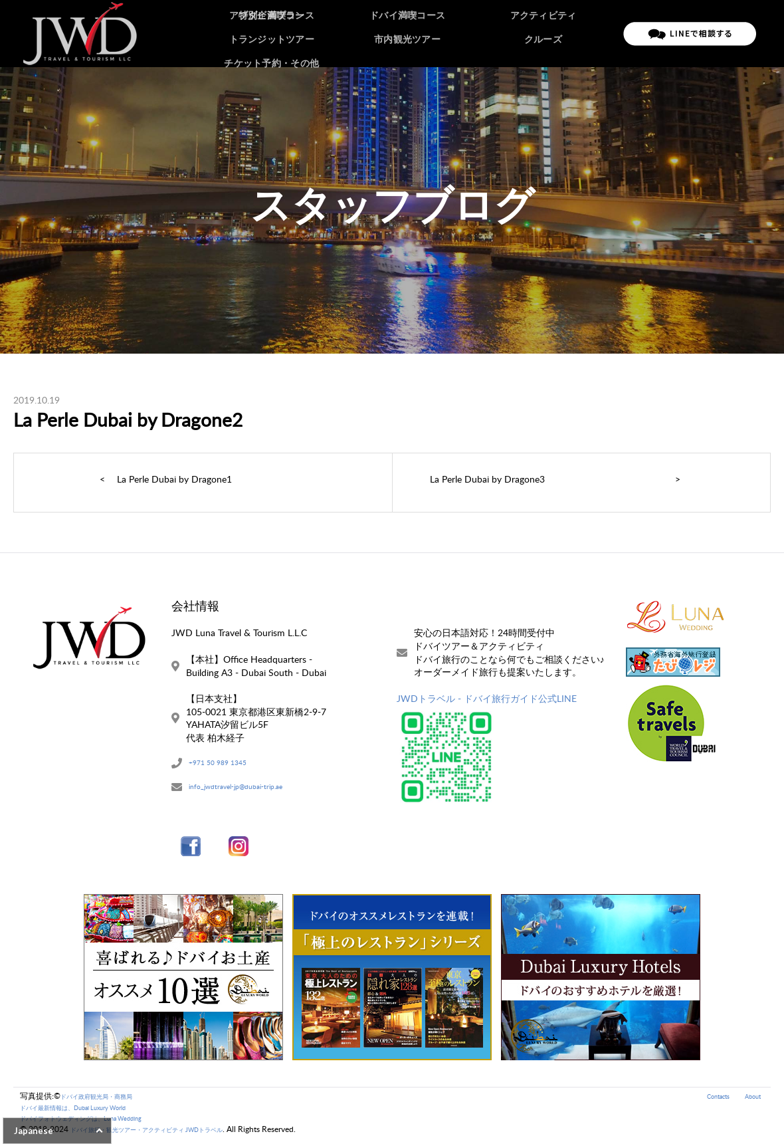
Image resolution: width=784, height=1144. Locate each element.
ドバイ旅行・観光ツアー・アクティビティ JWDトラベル (171, 1134)
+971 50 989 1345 (227, 764)
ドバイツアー (317, 33)
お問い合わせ (586, 33)
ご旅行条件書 (521, 33)
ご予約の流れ (456, 33)
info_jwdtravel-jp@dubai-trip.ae (252, 790)
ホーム (265, 33)
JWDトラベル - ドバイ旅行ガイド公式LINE (487, 698)
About (750, 1100)
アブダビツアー (386, 33)
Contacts (708, 1100)
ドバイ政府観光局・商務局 (108, 1100)
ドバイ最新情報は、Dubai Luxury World (91, 1111)
